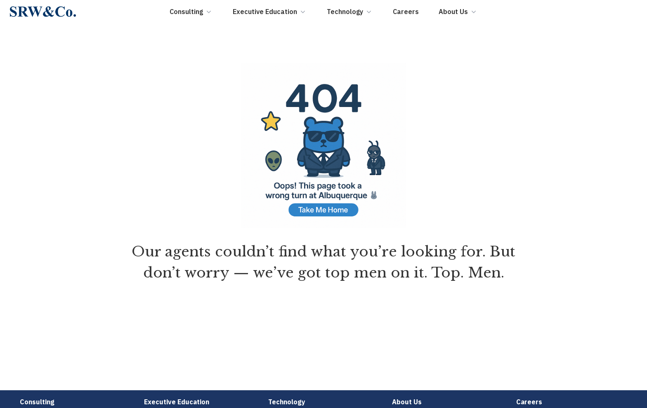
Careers (406, 11)
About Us (458, 11)
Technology (350, 11)
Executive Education (270, 11)
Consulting (191, 11)
